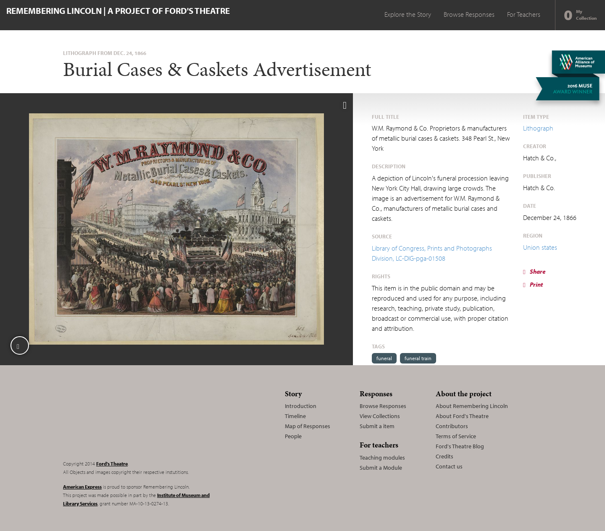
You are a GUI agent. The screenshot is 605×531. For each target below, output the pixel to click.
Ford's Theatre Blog (460, 446)
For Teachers (523, 14)
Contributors (452, 426)
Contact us (449, 466)
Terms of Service (456, 436)
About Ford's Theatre (462, 416)
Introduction (300, 406)
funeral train (418, 358)
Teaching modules (382, 457)
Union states (540, 247)
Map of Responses (307, 426)
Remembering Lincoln (115, 419)
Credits (444, 456)
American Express (82, 487)
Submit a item (377, 426)
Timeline (295, 416)
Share (534, 271)
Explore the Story (407, 14)
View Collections (380, 416)
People (293, 436)
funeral (384, 358)
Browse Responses (469, 14)
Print (533, 284)
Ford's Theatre (112, 463)
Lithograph (538, 128)
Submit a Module (381, 467)
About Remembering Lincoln (472, 406)
